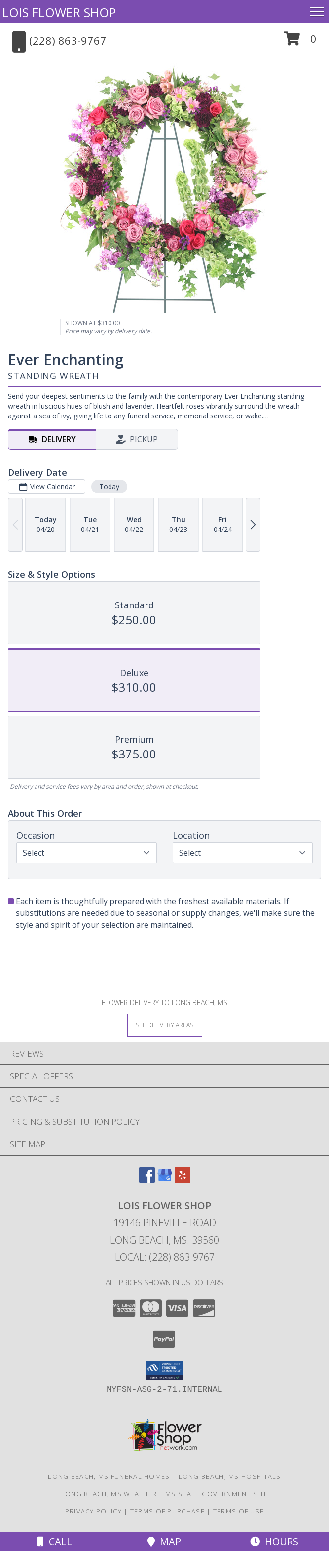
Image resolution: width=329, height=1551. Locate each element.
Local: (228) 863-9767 (165, 1257)
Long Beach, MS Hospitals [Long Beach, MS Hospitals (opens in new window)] (230, 1476)
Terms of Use (238, 1511)
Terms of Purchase (167, 1511)
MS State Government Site (216, 1493)
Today (109, 486)
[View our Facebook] (147, 1179)
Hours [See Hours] (274, 1541)
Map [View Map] (164, 1541)
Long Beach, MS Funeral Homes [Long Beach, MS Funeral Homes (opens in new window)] (109, 1476)
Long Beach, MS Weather (109, 1493)
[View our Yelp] (182, 1179)
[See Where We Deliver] (164, 1024)
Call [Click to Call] (54, 1541)
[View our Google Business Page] (165, 1179)
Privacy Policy (93, 1511)
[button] (300, 42)
